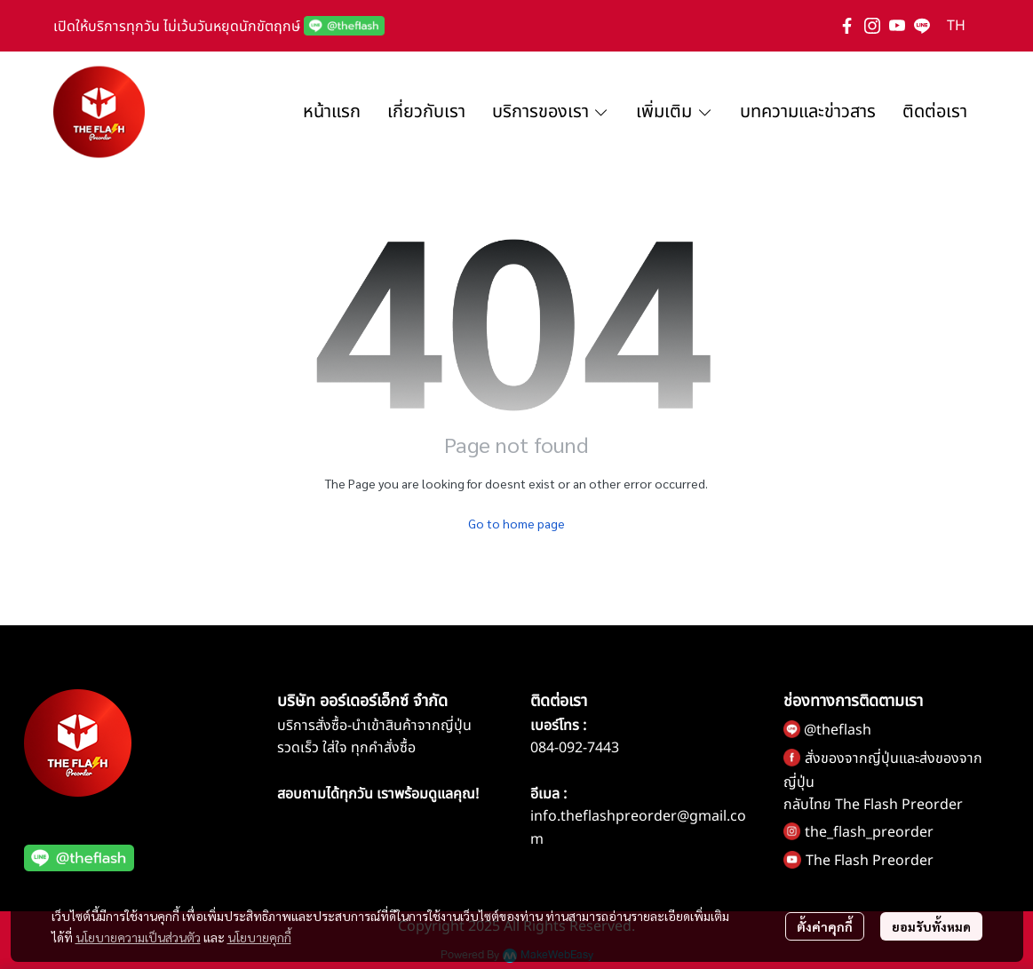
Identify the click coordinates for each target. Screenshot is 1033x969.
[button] (956, 25)
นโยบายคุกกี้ (259, 937)
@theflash (837, 730)
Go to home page (516, 523)
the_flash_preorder (869, 832)
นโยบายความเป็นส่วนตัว (138, 937)
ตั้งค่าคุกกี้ (825, 926)
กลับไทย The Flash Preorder (873, 804)
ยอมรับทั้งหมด (931, 926)
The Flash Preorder (870, 860)
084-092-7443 (574, 748)
